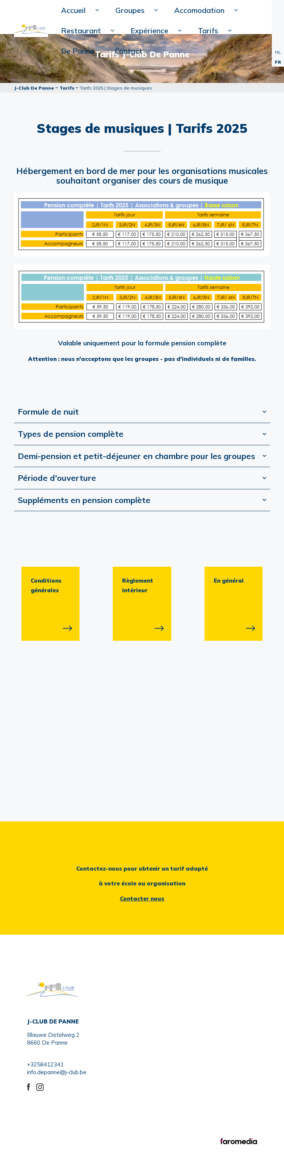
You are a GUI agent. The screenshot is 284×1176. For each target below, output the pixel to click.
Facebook (31, 1086)
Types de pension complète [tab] (71, 434)
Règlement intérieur (137, 585)
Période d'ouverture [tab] (57, 478)
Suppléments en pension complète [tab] (84, 500)
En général (229, 580)
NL (278, 52)
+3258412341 (45, 1064)
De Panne (77, 51)
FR (278, 62)
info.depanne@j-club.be (57, 1072)
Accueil (77, 13)
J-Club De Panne (34, 88)
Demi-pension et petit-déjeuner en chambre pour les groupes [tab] (136, 456)
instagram (40, 1086)
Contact (128, 51)
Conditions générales (46, 585)
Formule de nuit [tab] (48, 411)
